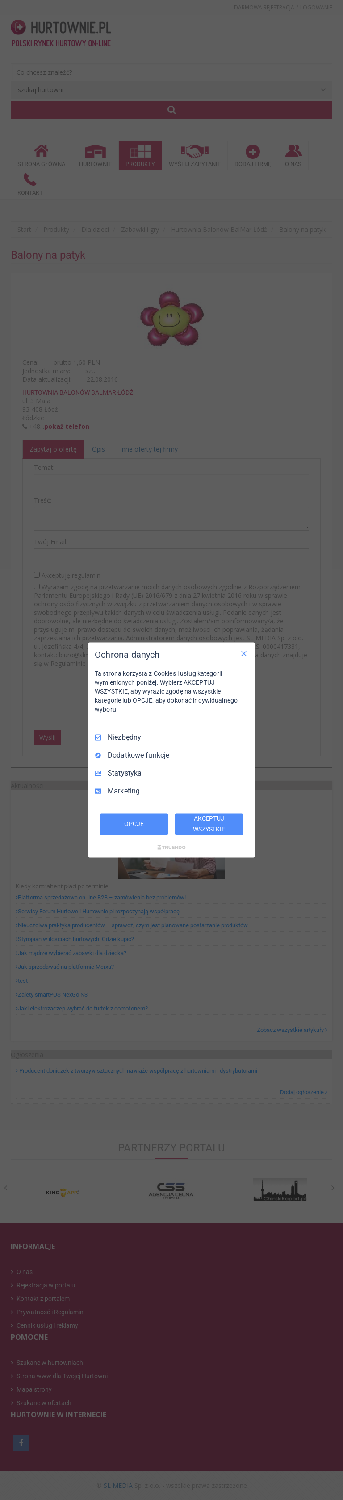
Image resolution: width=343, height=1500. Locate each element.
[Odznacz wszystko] (244, 654)
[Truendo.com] (171, 847)
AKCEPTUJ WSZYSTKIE (209, 824)
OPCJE (133, 823)
